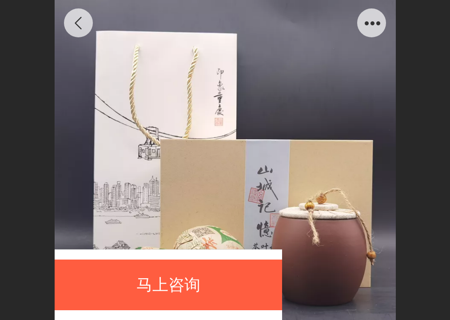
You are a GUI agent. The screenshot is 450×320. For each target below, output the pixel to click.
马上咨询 (168, 285)
